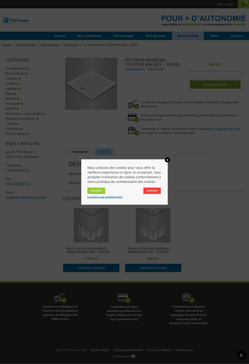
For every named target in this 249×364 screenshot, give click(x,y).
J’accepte (96, 190)
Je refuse (152, 190)
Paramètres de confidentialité (104, 197)
